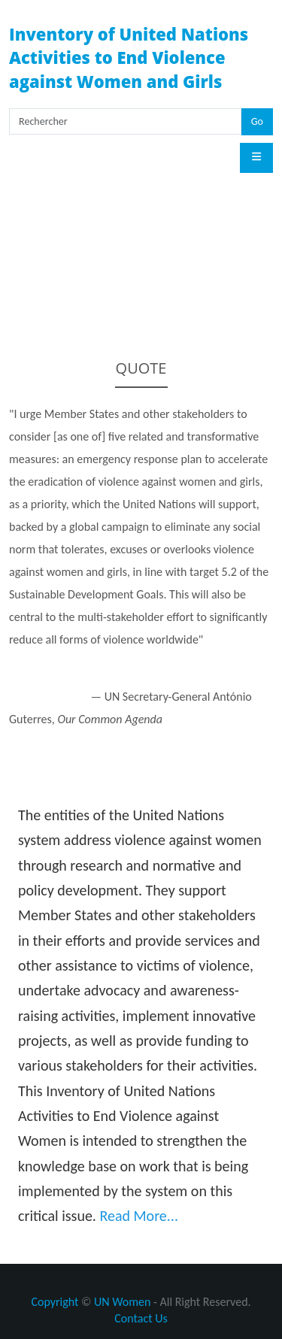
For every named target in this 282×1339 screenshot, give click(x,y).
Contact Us (140, 1318)
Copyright (54, 1302)
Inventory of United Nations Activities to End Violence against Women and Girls (128, 57)
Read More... (138, 1216)
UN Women (122, 1302)
